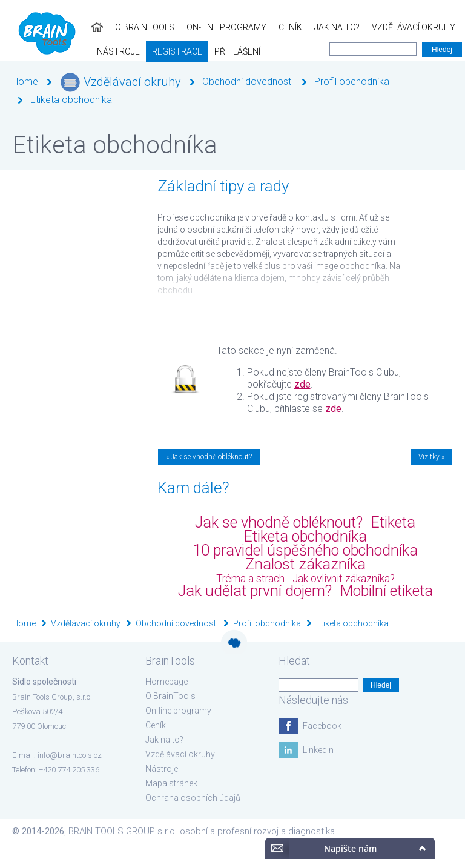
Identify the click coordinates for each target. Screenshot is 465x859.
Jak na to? (246, 27)
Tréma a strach (250, 578)
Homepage (166, 681)
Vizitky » (431, 457)
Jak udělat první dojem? (255, 591)
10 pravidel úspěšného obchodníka (305, 550)
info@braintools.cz (70, 755)
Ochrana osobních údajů (192, 798)
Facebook (322, 726)
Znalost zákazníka (305, 564)
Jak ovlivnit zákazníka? (343, 578)
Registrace (31, 51)
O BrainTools (54, 27)
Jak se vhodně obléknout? (279, 522)
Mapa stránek (171, 783)
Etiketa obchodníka (71, 99)
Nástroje (398, 27)
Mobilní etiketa (386, 591)
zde (302, 384)
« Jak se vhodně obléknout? (209, 457)
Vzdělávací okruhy (322, 27)
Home (25, 81)
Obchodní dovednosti (247, 81)
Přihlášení (91, 51)
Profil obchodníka (351, 81)
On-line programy (136, 27)
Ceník (199, 27)
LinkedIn (318, 750)
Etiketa (393, 522)
